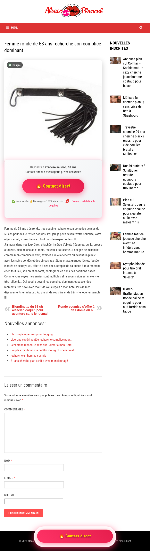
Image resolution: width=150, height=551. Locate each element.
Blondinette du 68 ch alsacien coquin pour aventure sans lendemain (30, 310)
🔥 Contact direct (53, 186)
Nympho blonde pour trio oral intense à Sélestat (134, 270)
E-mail (9, 477)
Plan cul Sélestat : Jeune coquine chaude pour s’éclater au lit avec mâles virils (134, 211)
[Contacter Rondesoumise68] (53, 108)
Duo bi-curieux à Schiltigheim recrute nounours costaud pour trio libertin (134, 177)
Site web (10, 495)
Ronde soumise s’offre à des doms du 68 (76, 308)
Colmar (76, 201)
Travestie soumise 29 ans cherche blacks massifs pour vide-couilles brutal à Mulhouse (134, 140)
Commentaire (15, 409)
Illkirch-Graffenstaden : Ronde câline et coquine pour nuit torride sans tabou (134, 300)
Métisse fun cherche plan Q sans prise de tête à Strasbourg (133, 106)
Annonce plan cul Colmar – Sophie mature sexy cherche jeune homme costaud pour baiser (133, 72)
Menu (12, 28)
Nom (8, 460)
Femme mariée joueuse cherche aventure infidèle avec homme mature (134, 243)
